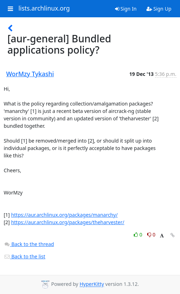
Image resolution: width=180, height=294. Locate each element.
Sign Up (159, 8)
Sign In (126, 8)
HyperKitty (91, 284)
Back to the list (25, 256)
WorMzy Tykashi (30, 74)
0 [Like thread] (138, 234)
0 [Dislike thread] (151, 234)
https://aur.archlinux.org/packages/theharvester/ (67, 222)
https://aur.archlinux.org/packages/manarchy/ (64, 214)
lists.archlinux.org (44, 8)
